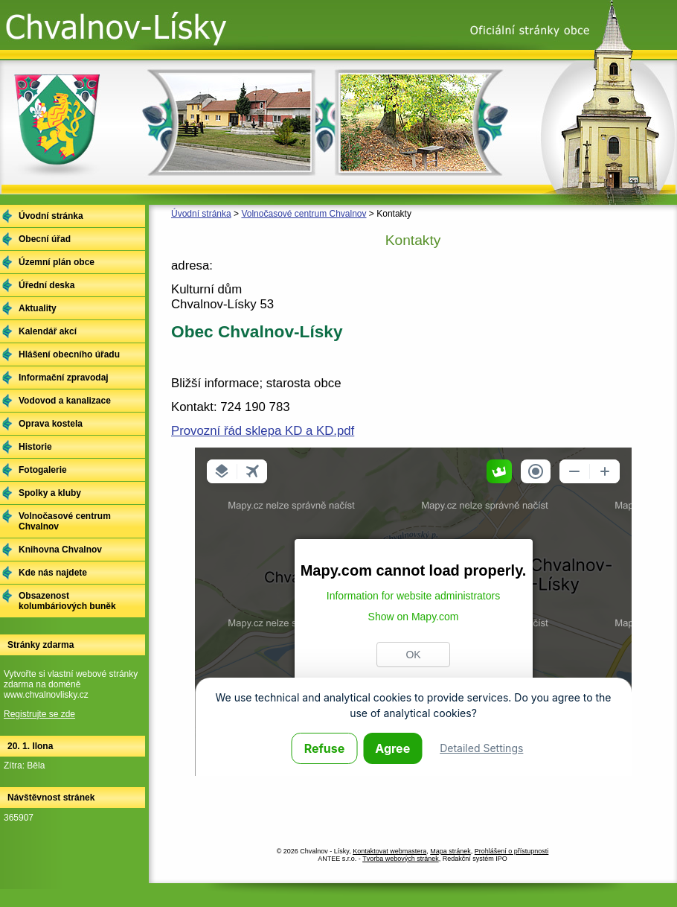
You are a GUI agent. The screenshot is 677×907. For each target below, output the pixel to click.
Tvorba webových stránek (400, 858)
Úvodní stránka (201, 214)
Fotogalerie (43, 470)
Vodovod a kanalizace (65, 400)
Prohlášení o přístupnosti (512, 851)
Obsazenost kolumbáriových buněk (67, 601)
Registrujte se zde (39, 714)
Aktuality (38, 308)
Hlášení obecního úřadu (69, 354)
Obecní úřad (45, 239)
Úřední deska (46, 285)
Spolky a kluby (50, 493)
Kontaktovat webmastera (389, 851)
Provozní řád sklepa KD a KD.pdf (262, 431)
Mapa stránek (450, 851)
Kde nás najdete (53, 572)
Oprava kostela (51, 424)
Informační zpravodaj (64, 377)
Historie (35, 447)
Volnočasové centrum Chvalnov (303, 214)
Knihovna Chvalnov (60, 549)
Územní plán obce (56, 262)
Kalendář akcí (48, 331)
